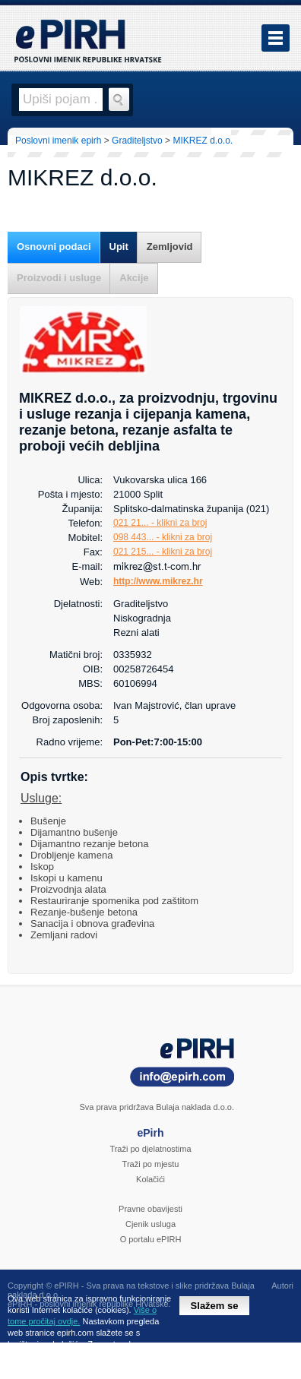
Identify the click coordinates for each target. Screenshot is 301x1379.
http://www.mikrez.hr (158, 581)
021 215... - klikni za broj (162, 551)
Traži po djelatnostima (150, 1148)
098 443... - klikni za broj (162, 537)
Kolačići (150, 1179)
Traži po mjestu (150, 1164)
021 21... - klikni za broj (160, 522)
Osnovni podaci (54, 246)
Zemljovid (170, 246)
